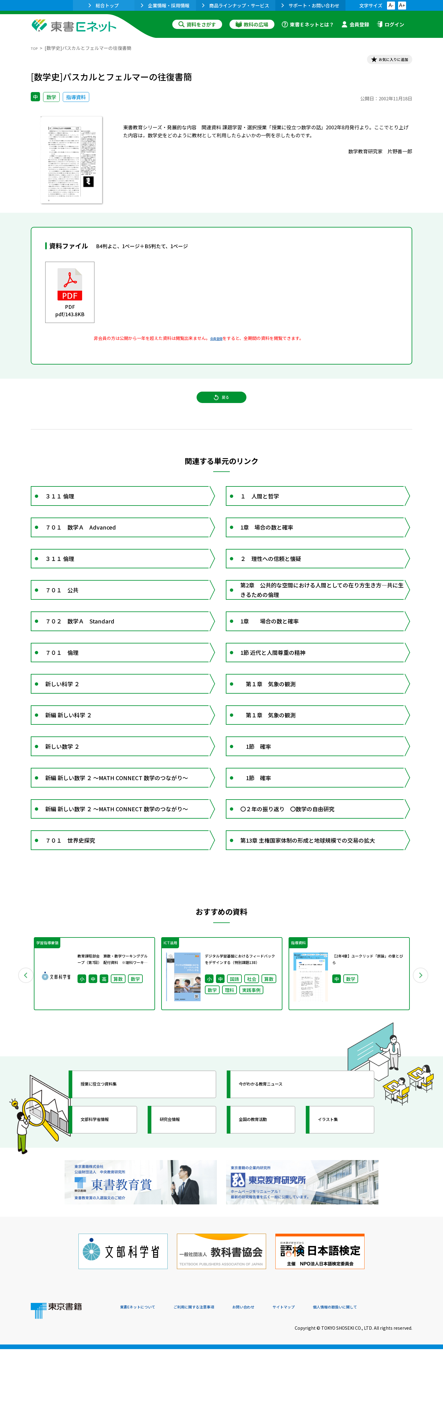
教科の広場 (252, 24)
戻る (221, 406)
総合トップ (104, 5)
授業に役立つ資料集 (109, 1179)
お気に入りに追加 (385, 61)
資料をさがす (197, 24)
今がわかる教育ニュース (273, 1179)
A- (391, 5)
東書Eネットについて (143, 1385)
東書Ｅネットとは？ (308, 24)
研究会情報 (177, 1214)
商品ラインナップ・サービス (235, 5)
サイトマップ (320, 1385)
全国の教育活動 (262, 1214)
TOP (35, 48)
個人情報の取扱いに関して (382, 1385)
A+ (402, 5)
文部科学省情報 (104, 1214)
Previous (22, 1068)
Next (421, 1068)
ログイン (390, 24)
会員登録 (355, 24)
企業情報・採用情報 (165, 5)
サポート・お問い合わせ (310, 5)
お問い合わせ (272, 1385)
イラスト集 (335, 1214)
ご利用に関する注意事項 (213, 1385)
